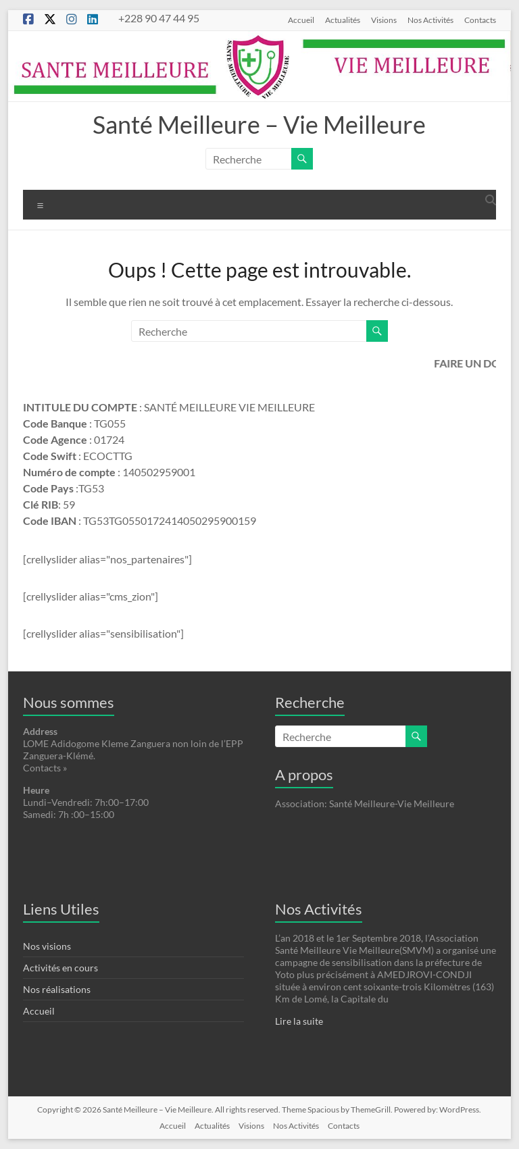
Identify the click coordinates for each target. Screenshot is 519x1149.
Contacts (480, 19)
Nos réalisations (57, 989)
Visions (384, 19)
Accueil (301, 19)
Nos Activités (430, 19)
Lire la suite (299, 1021)
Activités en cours (60, 967)
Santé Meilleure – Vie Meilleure (259, 124)
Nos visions (47, 946)
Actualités (342, 19)
